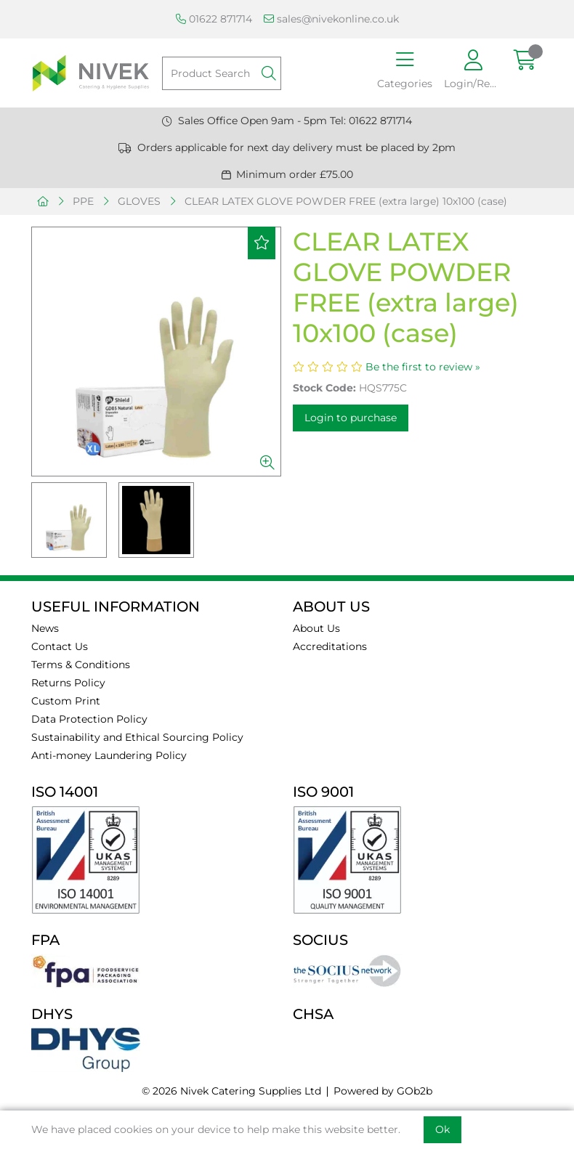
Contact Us (59, 646)
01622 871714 (214, 18)
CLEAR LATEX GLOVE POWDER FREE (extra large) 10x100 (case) (346, 201)
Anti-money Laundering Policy (109, 755)
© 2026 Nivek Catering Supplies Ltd (231, 1090)
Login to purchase (350, 417)
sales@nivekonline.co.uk (331, 18)
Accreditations (330, 646)
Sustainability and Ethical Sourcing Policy (137, 737)
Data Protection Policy (89, 719)
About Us (316, 628)
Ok (442, 1129)
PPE (83, 201)
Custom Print (65, 700)
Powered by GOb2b (383, 1090)
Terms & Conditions (80, 664)
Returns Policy (68, 682)
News (45, 628)
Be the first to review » (422, 366)
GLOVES (139, 201)
